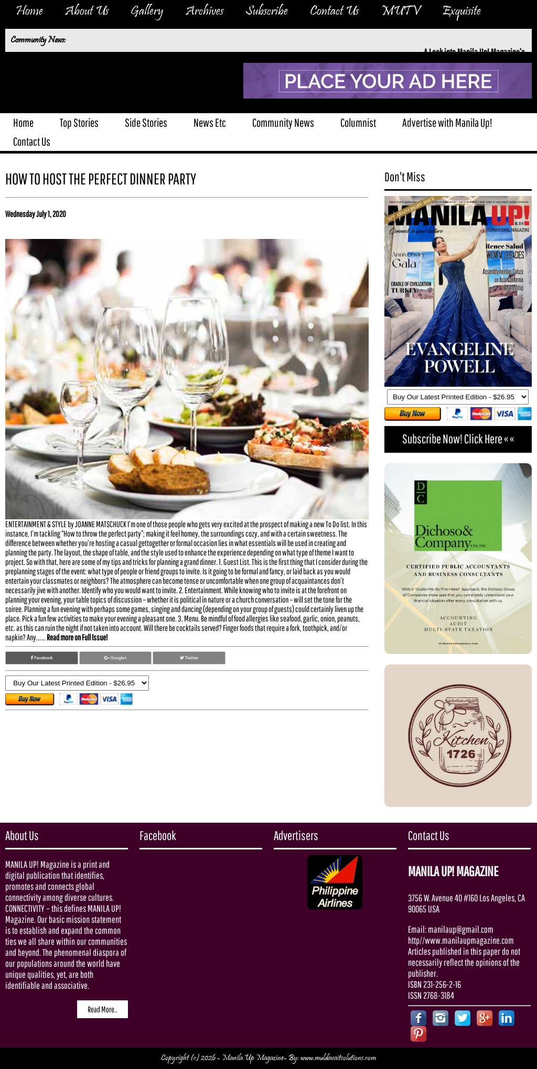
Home (29, 12)
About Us (87, 12)
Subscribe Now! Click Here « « (458, 438)
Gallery (147, 12)
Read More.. (102, 1009)
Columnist (358, 122)
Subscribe (266, 12)
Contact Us (334, 12)
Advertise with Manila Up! (447, 122)
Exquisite (461, 12)
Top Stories (79, 122)
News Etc (210, 122)
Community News (283, 122)
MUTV (400, 12)
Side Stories (146, 122)
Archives (204, 12)
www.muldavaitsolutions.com (338, 1058)
